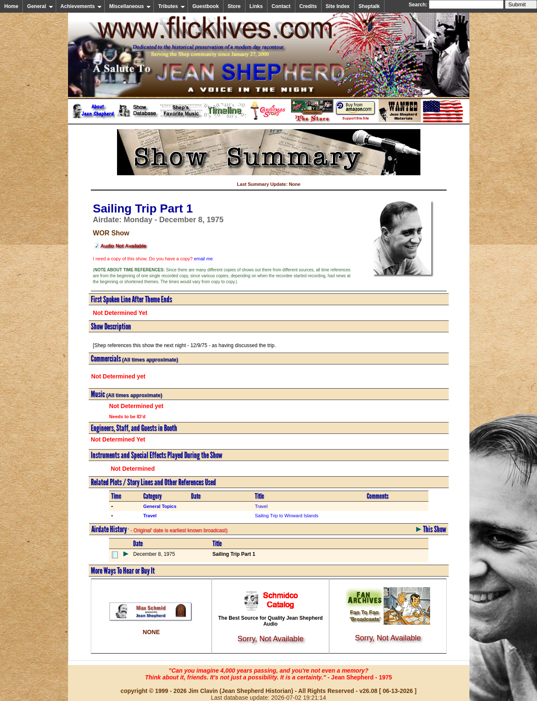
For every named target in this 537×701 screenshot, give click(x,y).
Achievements (81, 6)
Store (234, 6)
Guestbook (205, 6)
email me (203, 258)
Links (256, 6)
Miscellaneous (130, 6)
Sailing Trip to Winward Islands (286, 515)
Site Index (338, 6)
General (40, 6)
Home (11, 6)
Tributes (171, 6)
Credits (308, 6)
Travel (261, 506)
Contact (281, 6)
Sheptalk (369, 6)
